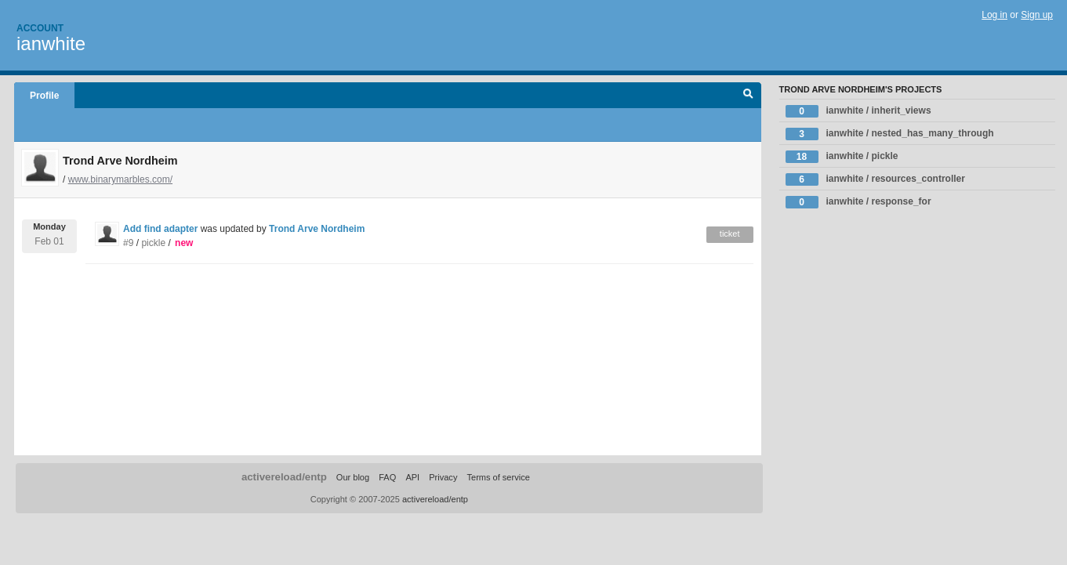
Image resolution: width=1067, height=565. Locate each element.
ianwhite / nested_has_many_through (890, 134)
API (412, 477)
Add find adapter (160, 228)
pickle (153, 242)
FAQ (387, 477)
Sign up (1037, 14)
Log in (994, 14)
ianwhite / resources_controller (875, 179)
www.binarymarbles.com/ (120, 179)
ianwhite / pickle (842, 156)
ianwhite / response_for (858, 202)
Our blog (352, 477)
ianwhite (50, 43)
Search (748, 95)
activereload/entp (284, 477)
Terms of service (497, 477)
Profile (44, 95)
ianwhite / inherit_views (858, 111)
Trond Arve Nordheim (317, 228)
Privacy (443, 477)
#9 (128, 242)
